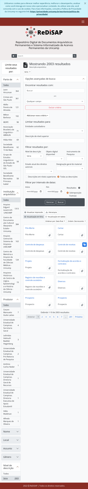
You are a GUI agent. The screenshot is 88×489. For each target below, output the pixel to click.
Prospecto (29, 298)
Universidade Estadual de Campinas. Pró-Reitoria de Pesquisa (11, 354)
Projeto (28, 261)
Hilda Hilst (11, 140)
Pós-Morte (29, 228)
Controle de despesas (34, 244)
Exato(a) (72, 195)
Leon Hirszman (11, 91)
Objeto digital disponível (52, 153)
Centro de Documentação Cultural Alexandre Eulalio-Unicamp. (11, 224)
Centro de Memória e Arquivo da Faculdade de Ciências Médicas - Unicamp (11, 259)
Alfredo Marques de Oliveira (11, 421)
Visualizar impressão (33, 212)
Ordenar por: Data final (54, 221)
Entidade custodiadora (35, 126)
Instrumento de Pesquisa (73, 153)
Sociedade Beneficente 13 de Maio (11, 147)
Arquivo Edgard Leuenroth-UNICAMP (11, 208)
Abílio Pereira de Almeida (11, 107)
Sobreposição (75, 192)
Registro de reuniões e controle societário (35, 279)
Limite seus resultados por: (11, 68)
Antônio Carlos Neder (11, 365)
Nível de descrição (8, 467)
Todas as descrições (69, 176)
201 (70, 317)
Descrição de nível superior (37, 136)
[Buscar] (55, 90)
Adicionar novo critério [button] (37, 115)
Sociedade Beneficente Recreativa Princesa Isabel (11, 178)
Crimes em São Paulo (11, 98)
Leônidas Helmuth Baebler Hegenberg (11, 339)
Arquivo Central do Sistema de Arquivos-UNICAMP (11, 241)
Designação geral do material (69, 164)
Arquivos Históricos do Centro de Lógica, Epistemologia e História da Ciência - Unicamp (11, 282)
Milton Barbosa (11, 116)
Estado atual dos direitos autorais (36, 165)
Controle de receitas (66, 244)
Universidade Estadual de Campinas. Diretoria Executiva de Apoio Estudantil (11, 398)
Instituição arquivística (9, 193)
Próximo (78, 317)
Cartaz (60, 228)
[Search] (45, 56)
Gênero (7, 456)
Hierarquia (51, 212)
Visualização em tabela (55, 217)
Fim (47, 187)
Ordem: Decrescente (76, 221)
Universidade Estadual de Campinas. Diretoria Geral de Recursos (11, 378)
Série (11, 479)
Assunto (7, 448)
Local (6, 440)
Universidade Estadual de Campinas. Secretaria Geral (11, 325)
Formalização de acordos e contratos (69, 262)
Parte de (7, 79)
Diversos (61, 281)
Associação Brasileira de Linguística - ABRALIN (11, 131)
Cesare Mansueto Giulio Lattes (11, 312)
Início (27, 187)
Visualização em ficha (33, 217)
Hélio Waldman (11, 412)
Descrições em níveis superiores (42, 176)
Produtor (8, 299)
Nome (6, 431)
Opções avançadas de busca (40, 78)
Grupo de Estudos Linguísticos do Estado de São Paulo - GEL (11, 161)
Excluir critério (55, 107)
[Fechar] (85, 3)
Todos (6, 85)
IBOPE (11, 123)
